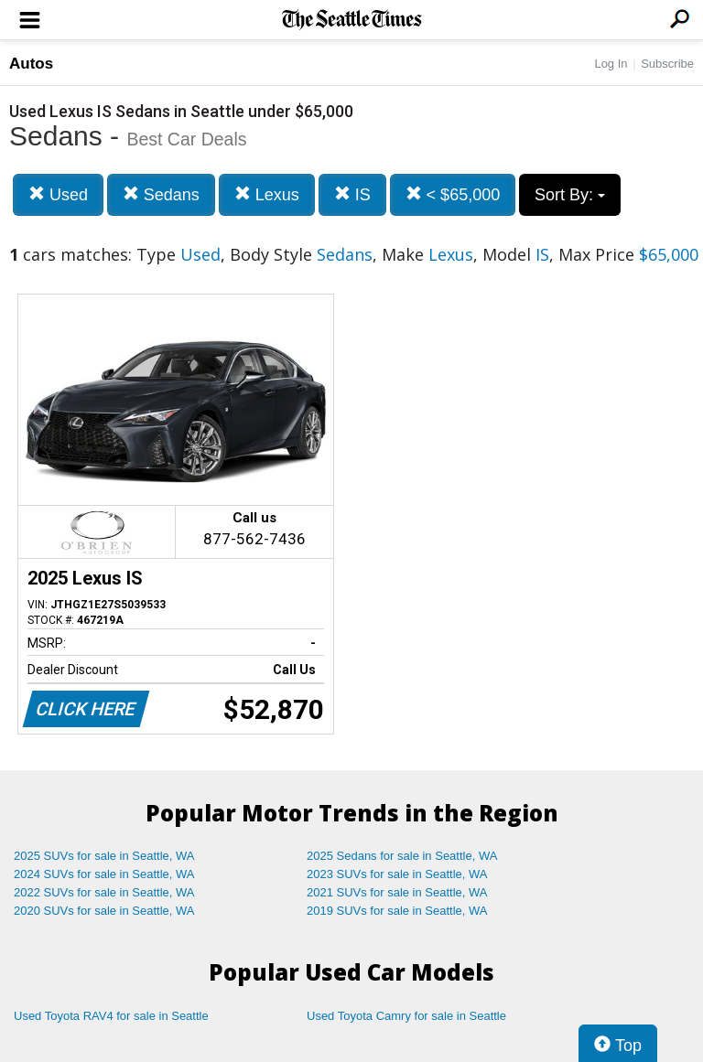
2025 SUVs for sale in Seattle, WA (104, 856)
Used (58, 194)
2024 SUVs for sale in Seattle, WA (104, 874)
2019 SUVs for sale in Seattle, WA (397, 910)
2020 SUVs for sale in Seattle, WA (104, 910)
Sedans (161, 194)
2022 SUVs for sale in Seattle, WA (104, 892)
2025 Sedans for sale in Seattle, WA (402, 856)
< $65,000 (453, 194)
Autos (31, 63)
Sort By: (570, 195)
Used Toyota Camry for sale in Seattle (406, 1016)
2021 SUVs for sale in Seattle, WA (397, 892)
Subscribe (667, 63)
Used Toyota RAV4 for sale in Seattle (111, 1016)
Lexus (266, 194)
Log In (610, 63)
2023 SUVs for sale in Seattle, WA (397, 874)
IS (352, 194)
